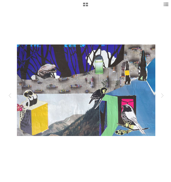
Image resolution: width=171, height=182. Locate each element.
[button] (85, 6)
